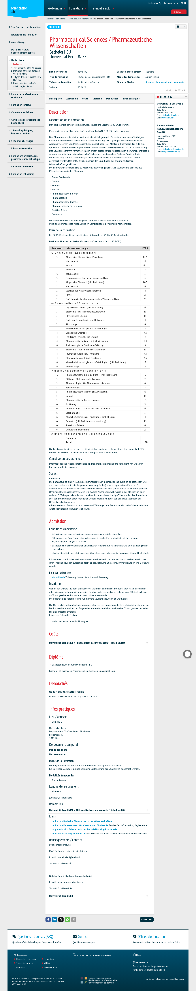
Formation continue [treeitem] (21, 105)
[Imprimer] (178, 27)
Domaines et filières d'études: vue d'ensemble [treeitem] (26, 72)
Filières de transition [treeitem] (21, 148)
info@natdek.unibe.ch (173, 149)
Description (55, 98)
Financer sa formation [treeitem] (22, 166)
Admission (72, 98)
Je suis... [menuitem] (179, 11)
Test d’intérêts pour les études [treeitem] (27, 67)
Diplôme (97, 98)
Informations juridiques (165, 978)
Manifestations (51, 967)
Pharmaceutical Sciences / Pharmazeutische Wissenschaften (122, 18)
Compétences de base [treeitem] (22, 112)
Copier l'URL (146, 919)
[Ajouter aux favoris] (184, 27)
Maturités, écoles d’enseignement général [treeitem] (23, 51)
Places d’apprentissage (26, 959)
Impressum (179, 978)
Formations (60, 18)
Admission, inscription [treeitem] (23, 86)
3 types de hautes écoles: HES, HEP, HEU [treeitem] (27, 78)
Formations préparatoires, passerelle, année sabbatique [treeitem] (25, 157)
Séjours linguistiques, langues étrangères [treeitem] (22, 132)
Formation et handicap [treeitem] (22, 174)
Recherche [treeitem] (17, 64)
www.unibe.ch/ (167, 117)
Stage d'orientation (24, 963)
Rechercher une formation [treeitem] (24, 34)
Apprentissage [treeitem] (18, 42)
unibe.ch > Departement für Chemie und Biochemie (80, 825)
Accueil (50, 18)
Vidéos (47, 963)
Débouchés (112, 98)
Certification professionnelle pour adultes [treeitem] (25, 121)
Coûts (85, 98)
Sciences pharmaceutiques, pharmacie (164, 82)
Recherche (86, 18)
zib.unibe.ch (58, 577)
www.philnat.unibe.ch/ (170, 151)
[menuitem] (56, 8)
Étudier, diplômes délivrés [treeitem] (24, 83)
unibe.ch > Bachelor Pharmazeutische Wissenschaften (82, 821)
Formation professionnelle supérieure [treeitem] (24, 96)
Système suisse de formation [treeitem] (26, 27)
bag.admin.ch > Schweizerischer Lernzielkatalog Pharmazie (84, 829)
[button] (48, 919)
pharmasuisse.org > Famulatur (69, 833)
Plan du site (149, 978)
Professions (21, 967)
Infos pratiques (131, 98)
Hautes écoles (73, 18)
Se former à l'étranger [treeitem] (22, 141)
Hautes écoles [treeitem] (18, 60)
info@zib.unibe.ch (171, 115)
